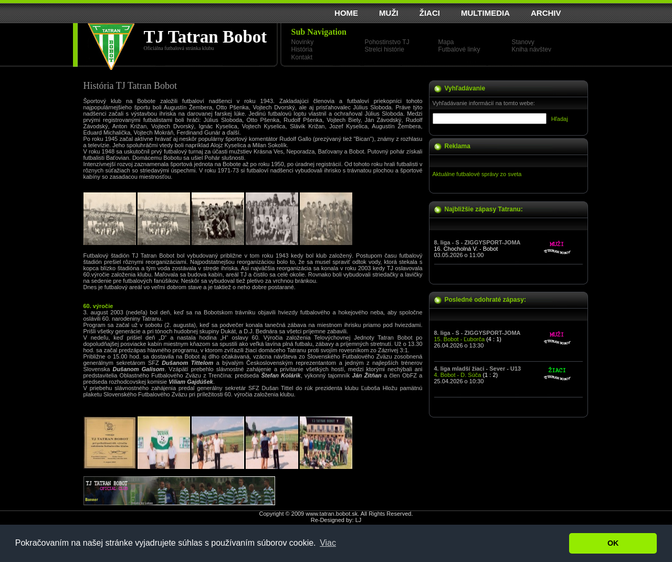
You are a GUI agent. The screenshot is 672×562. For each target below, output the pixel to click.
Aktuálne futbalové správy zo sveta (477, 174)
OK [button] (613, 543)
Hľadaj (559, 119)
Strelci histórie (384, 49)
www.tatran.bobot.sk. (332, 513)
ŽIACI (429, 12)
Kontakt (302, 57)
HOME (346, 12)
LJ (358, 520)
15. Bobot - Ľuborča (459, 339)
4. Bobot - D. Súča (457, 375)
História (302, 49)
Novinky (302, 42)
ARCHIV (546, 12)
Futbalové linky (459, 49)
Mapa (446, 42)
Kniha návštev (531, 49)
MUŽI (388, 12)
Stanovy (523, 42)
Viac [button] (328, 542)
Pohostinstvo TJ (387, 42)
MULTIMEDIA (485, 12)
